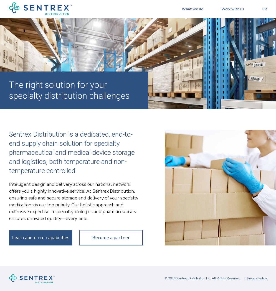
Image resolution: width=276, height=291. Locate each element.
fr (264, 9)
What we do (192, 9)
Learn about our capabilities (40, 238)
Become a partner (111, 238)
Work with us (232, 9)
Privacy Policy (257, 278)
